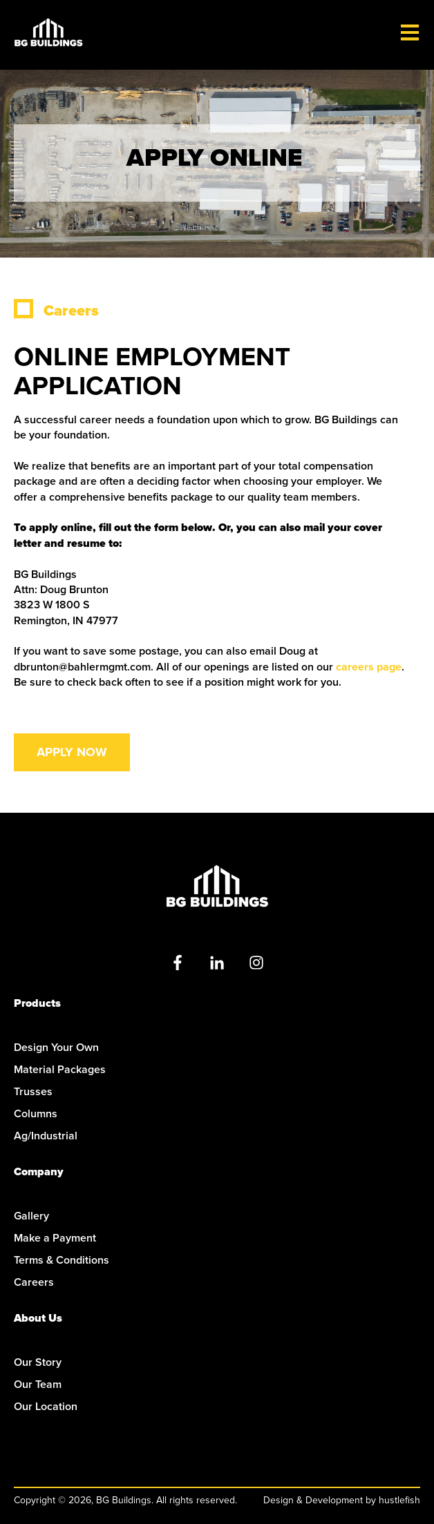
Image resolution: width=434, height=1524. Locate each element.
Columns (35, 1113)
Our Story (38, 1362)
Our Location (45, 1406)
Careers (34, 1282)
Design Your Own (56, 1047)
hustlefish (399, 1500)
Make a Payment (55, 1238)
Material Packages (60, 1069)
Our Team (38, 1384)
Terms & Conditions (61, 1260)
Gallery (31, 1216)
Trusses (33, 1091)
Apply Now (72, 752)
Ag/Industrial (45, 1136)
